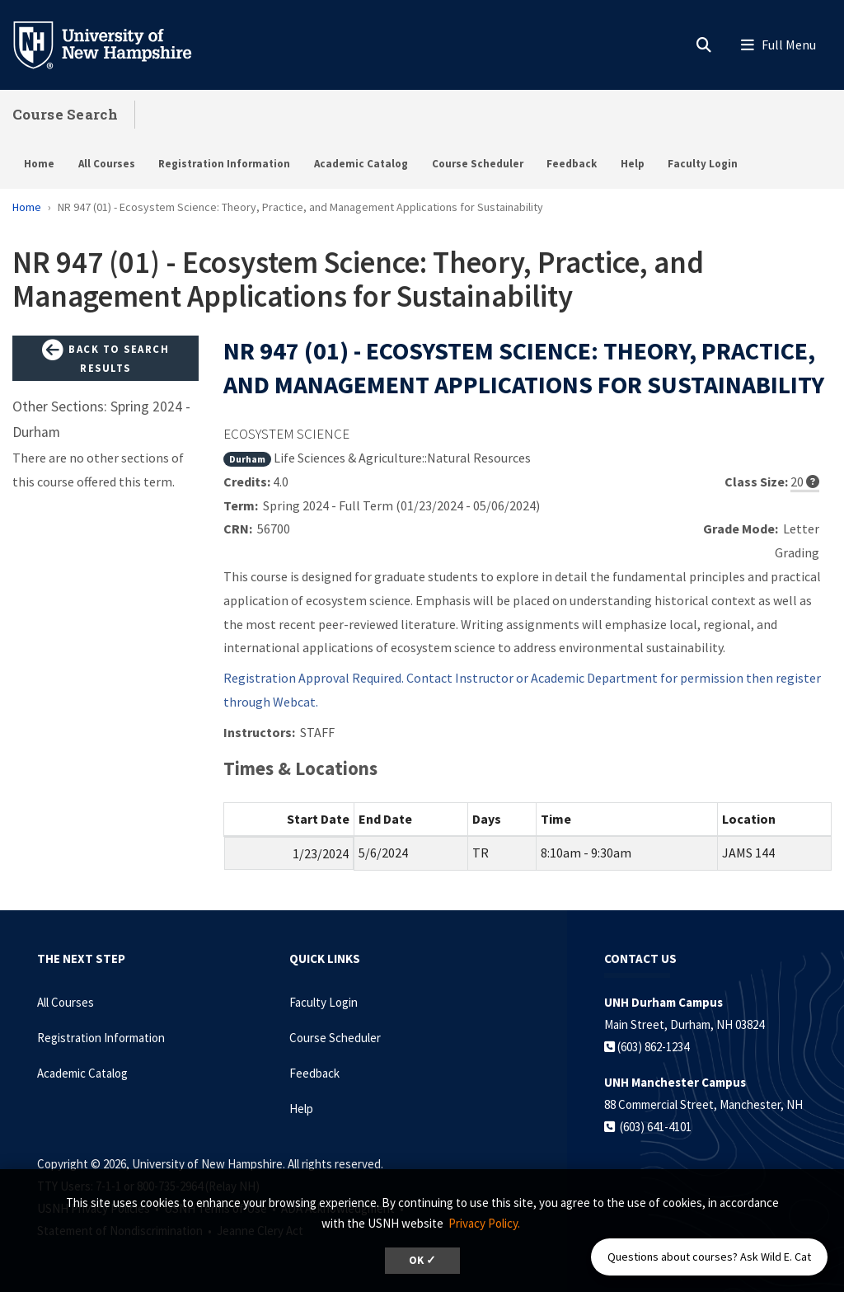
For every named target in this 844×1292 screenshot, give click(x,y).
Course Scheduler (477, 164)
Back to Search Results (105, 357)
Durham (247, 459)
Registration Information (224, 164)
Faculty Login (703, 164)
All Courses (106, 164)
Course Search (65, 114)
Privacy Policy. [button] (484, 1223)
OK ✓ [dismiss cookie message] (422, 1260)
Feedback (571, 164)
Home (39, 164)
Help (633, 164)
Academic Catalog (361, 164)
